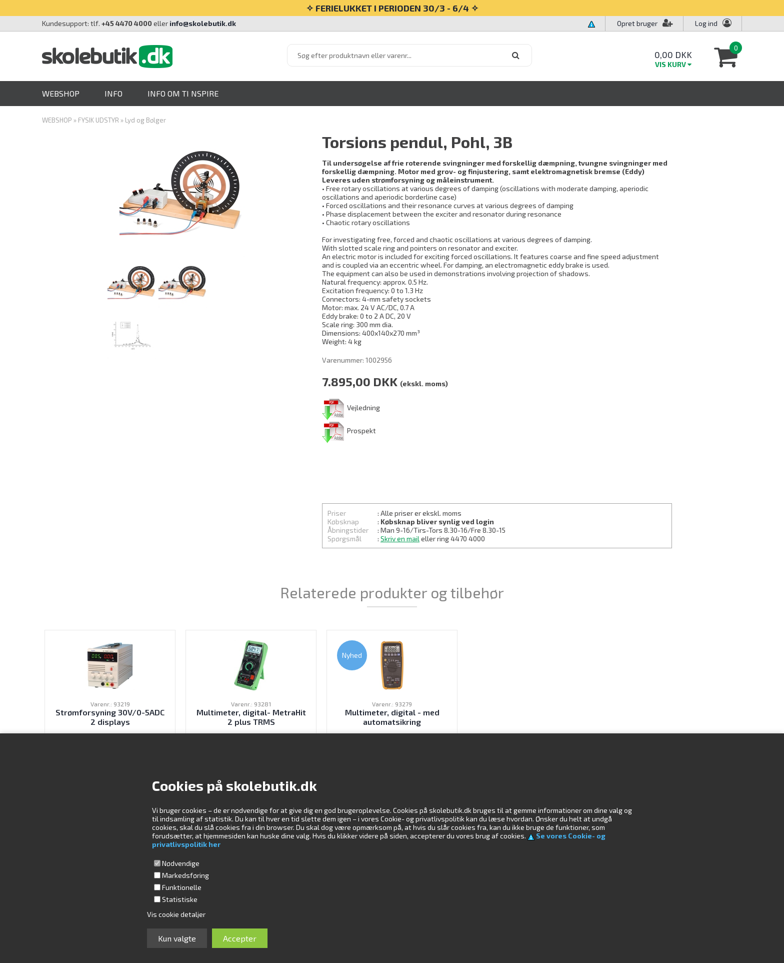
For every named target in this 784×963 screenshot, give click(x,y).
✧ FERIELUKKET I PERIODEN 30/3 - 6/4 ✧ (392, 8)
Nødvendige (181, 863)
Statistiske (180, 899)
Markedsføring (185, 875)
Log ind (706, 23)
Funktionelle (182, 887)
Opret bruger (645, 23)
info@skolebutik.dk (203, 23)
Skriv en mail (400, 538)
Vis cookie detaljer (176, 914)
